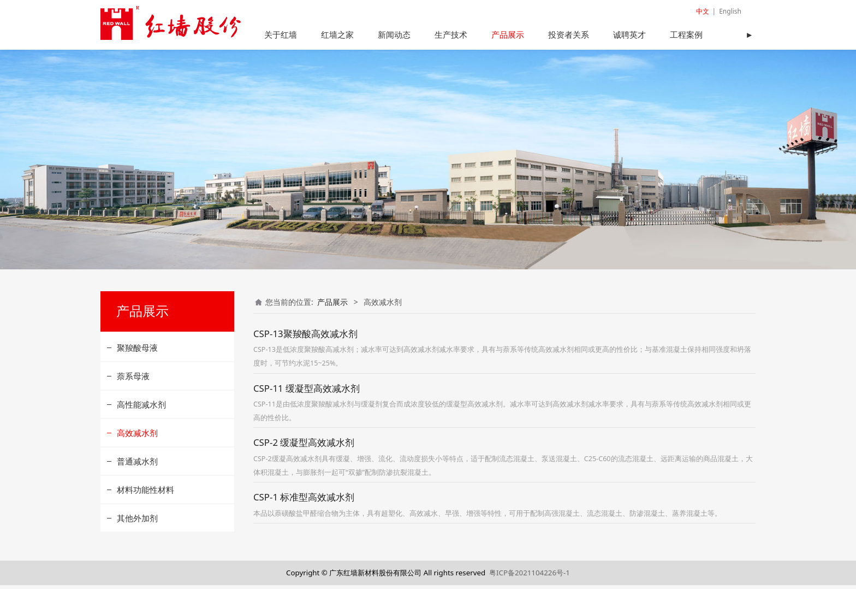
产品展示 (507, 34)
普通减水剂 (137, 464)
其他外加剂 (137, 521)
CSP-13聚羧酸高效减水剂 (305, 337)
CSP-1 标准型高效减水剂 (303, 500)
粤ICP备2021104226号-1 (529, 576)
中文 (702, 11)
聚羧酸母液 (137, 350)
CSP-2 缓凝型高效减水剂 (303, 446)
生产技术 (451, 34)
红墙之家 (337, 34)
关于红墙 (280, 34)
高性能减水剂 (141, 407)
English (730, 11)
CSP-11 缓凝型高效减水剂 (306, 391)
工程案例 (686, 34)
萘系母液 (133, 379)
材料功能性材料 (145, 492)
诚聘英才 (629, 34)
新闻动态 (394, 34)
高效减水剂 (137, 436)
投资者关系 (568, 34)
